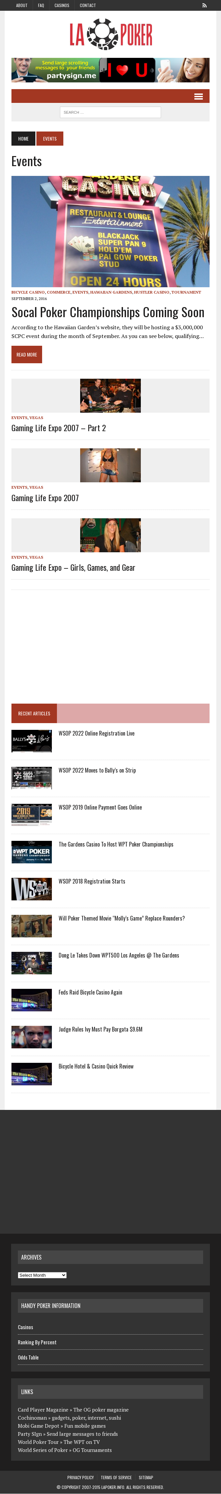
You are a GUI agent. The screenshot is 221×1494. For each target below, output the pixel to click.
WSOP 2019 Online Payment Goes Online (99, 808)
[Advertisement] (67, 644)
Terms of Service (116, 1478)
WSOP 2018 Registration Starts (91, 881)
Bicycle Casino (27, 292)
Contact (88, 5)
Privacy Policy (80, 1478)
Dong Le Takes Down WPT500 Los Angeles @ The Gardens (118, 955)
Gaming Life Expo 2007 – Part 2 (58, 428)
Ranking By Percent (37, 1342)
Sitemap (146, 1478)
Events (80, 292)
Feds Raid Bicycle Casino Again (90, 992)
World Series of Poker (43, 1450)
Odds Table (28, 1357)
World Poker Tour (38, 1442)
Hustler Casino (151, 292)
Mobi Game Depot (38, 1426)
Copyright (71, 1487)
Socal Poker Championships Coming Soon (107, 311)
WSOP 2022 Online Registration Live (96, 734)
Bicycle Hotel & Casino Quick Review (95, 1066)
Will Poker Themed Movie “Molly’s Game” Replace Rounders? (121, 918)
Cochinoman (32, 1418)
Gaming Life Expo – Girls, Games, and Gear (73, 567)
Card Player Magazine (43, 1410)
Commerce (58, 292)
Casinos (62, 5)
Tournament (186, 292)
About (22, 5)
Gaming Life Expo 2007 (44, 498)
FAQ (41, 5)
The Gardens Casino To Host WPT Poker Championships (115, 845)
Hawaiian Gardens (111, 292)
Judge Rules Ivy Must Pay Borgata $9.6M (100, 1029)
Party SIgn (30, 1434)
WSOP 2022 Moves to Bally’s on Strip (96, 771)
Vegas (36, 417)
